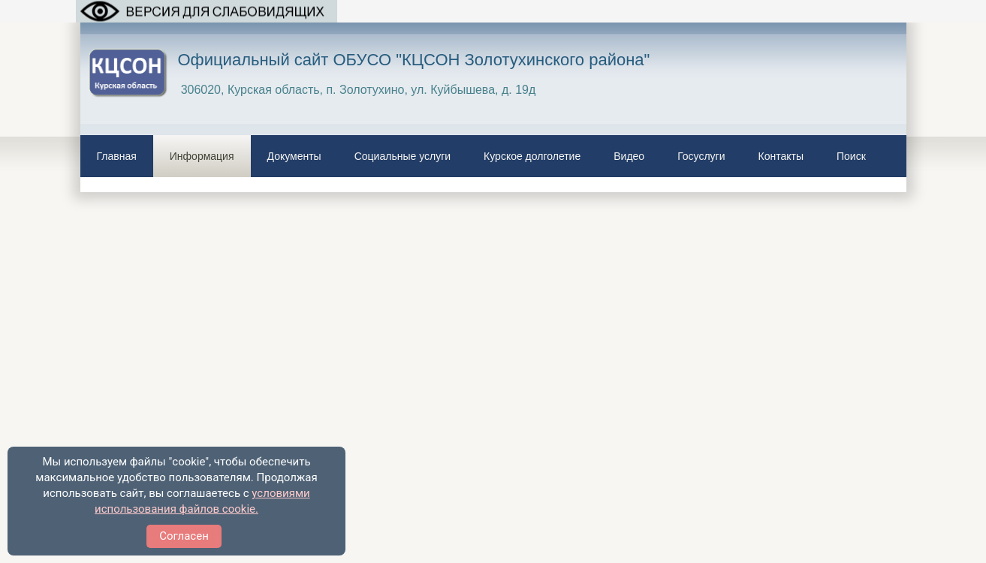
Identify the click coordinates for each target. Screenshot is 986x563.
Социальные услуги (402, 156)
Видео (629, 156)
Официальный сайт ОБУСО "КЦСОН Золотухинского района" (414, 59)
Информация (202, 156)
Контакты (781, 156)
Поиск (851, 156)
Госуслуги (701, 156)
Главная (117, 156)
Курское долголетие (532, 156)
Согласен (184, 536)
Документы (294, 156)
